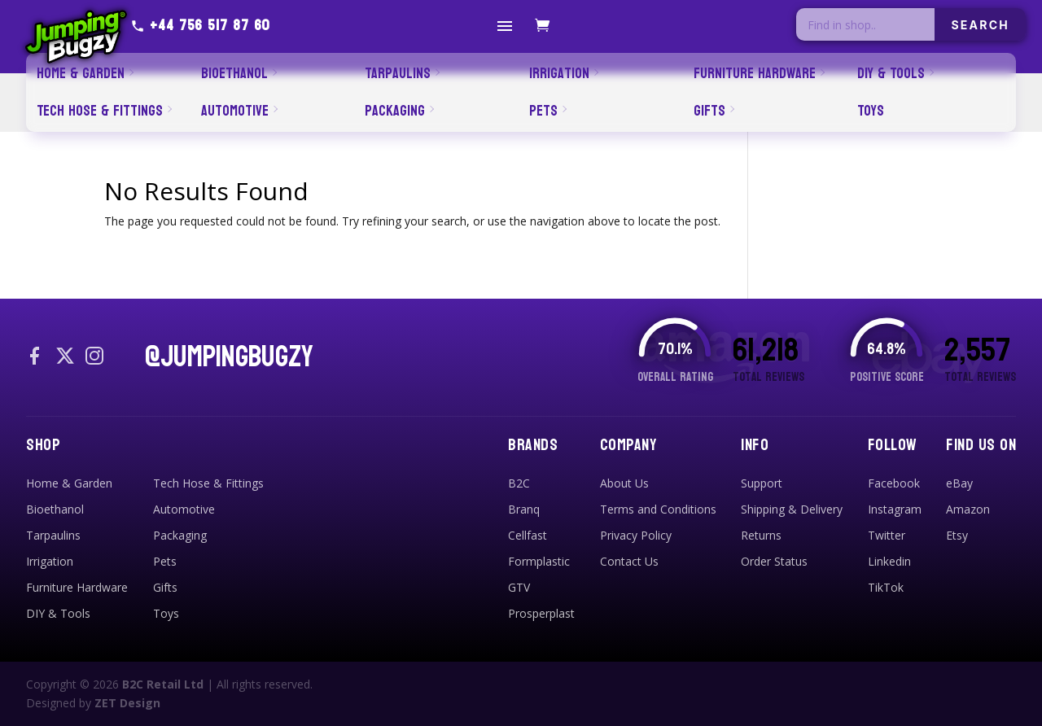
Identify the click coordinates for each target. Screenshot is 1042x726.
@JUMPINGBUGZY (229, 357)
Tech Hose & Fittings (208, 483)
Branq (524, 509)
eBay (959, 483)
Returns (761, 535)
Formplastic (539, 561)
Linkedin (889, 561)
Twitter (886, 535)
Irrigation (49, 561)
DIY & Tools (58, 613)
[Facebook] (36, 357)
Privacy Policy (636, 535)
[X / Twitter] (65, 357)
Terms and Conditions (658, 509)
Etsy (957, 535)
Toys (166, 613)
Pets (165, 561)
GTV (519, 587)
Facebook (894, 483)
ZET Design (127, 703)
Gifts (165, 587)
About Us (624, 483)
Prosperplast (541, 613)
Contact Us (629, 561)
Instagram (895, 509)
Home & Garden (69, 483)
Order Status (774, 561)
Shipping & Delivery (792, 509)
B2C (519, 483)
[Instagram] (94, 357)
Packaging (180, 535)
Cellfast (527, 535)
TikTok (886, 587)
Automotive (184, 509)
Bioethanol (55, 509)
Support (761, 483)
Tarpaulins (53, 535)
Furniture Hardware (77, 587)
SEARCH (980, 25)
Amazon (968, 509)
